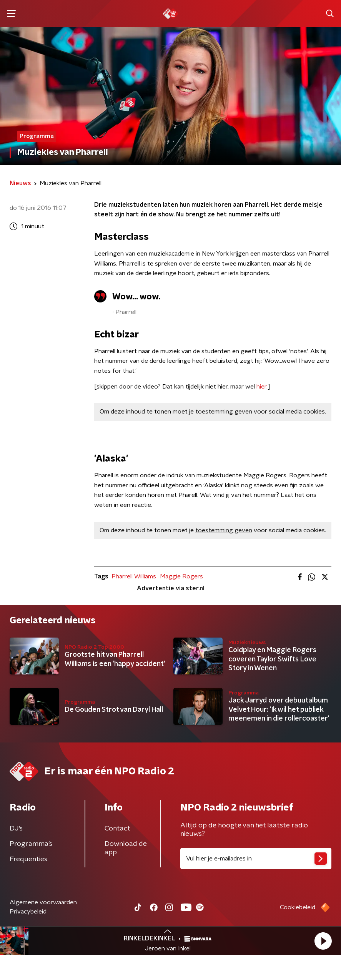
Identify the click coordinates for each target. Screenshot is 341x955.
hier (261, 387)
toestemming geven (223, 412)
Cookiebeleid (297, 907)
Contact (117, 828)
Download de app (126, 848)
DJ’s (16, 828)
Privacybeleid (28, 911)
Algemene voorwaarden (43, 902)
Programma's (31, 843)
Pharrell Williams (133, 576)
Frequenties (28, 859)
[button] (323, 940)
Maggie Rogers (181, 576)
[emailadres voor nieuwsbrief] (256, 858)
